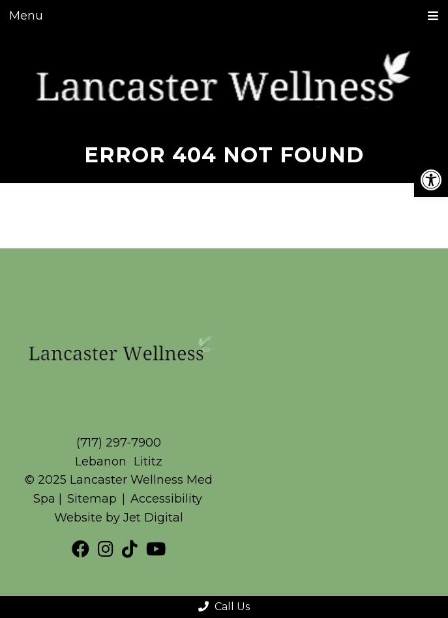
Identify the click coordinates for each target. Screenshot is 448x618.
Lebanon (102, 461)
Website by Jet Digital (118, 517)
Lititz (148, 461)
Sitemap (92, 499)
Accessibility (166, 499)
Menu (26, 15)
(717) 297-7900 (118, 442)
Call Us (224, 606)
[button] (431, 180)
